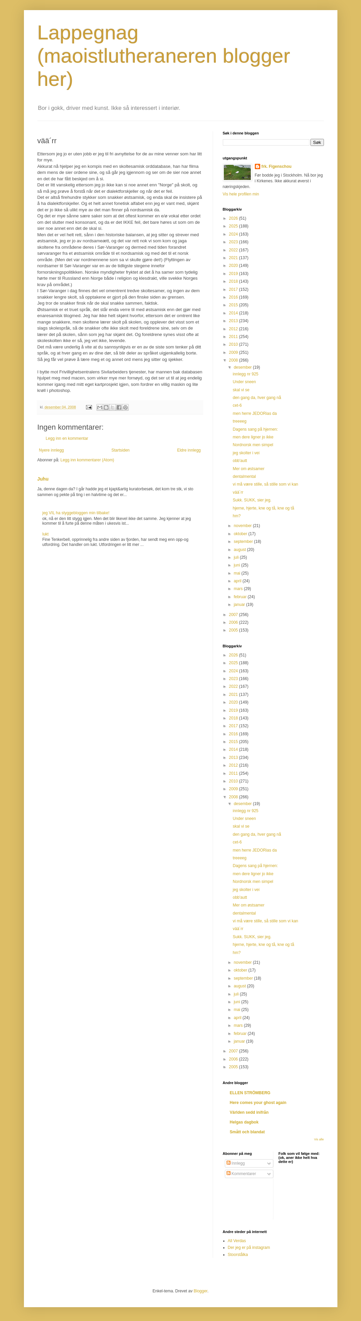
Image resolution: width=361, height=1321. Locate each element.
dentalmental (244, 476)
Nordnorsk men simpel (253, 444)
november (243, 525)
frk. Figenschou (277, 166)
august (240, 549)
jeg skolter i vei (246, 453)
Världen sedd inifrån (249, 1112)
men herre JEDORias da (255, 413)
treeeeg (239, 421)
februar (240, 596)
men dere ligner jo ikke (253, 437)
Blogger (201, 1291)
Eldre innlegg (189, 450)
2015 (234, 305)
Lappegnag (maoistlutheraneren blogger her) (163, 55)
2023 (234, 242)
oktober (241, 533)
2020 (234, 265)
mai (237, 573)
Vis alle (319, 1139)
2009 (234, 352)
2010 (234, 344)
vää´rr (238, 492)
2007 (234, 614)
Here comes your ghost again (258, 1102)
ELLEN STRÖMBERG (250, 1092)
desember (243, 367)
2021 (234, 257)
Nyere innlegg (51, 450)
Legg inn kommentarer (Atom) (87, 460)
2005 (234, 630)
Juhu (43, 479)
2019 (234, 273)
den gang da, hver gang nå (257, 397)
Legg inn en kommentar (67, 438)
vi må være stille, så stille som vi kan (265, 484)
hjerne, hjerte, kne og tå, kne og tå (263, 508)
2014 (234, 313)
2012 (234, 329)
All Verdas (237, 1240)
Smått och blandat (247, 1132)
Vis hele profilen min (241, 194)
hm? (236, 516)
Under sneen (244, 381)
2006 (234, 622)
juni (237, 565)
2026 (234, 218)
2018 (234, 281)
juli (237, 557)
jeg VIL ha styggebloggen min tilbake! (76, 513)
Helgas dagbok (244, 1122)
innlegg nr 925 (245, 374)
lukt (45, 534)
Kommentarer (241, 1173)
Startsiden (120, 450)
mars (239, 588)
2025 (234, 226)
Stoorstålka (238, 1254)
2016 (234, 297)
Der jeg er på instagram (249, 1247)
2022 (234, 250)
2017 (234, 289)
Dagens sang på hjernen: (255, 429)
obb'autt (240, 460)
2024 (234, 234)
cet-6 (237, 405)
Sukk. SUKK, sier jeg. (252, 500)
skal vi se (241, 390)
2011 (234, 336)
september (244, 541)
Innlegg (236, 1163)
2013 (234, 320)
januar (240, 604)
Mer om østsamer (248, 468)
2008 (234, 360)
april (238, 581)
